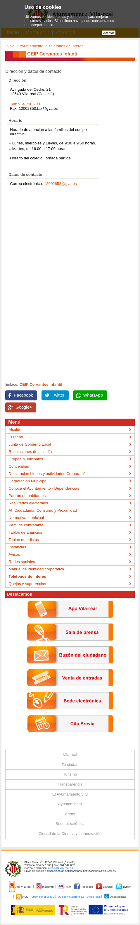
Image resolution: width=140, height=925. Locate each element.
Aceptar (108, 33)
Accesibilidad (115, 896)
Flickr (65, 886)
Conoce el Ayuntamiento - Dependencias (43, 488)
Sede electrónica (70, 823)
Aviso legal (94, 896)
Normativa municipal (26, 517)
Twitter (58, 395)
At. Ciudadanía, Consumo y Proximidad (42, 510)
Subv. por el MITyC (42, 896)
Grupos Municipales (25, 459)
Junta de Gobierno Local (29, 444)
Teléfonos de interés (66, 46)
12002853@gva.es (60, 183)
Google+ (23, 407)
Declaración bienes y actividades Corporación (47, 473)
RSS (22, 896)
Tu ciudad (69, 764)
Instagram (45, 886)
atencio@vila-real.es (60, 868)
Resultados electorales (28, 503)
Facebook (23, 395)
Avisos (14, 554)
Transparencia (70, 784)
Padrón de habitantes (27, 495)
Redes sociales (21, 562)
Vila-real (70, 754)
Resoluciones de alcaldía (30, 451)
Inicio (9, 46)
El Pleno (15, 437)
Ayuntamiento (31, 46)
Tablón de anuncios (25, 532)
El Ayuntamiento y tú (70, 794)
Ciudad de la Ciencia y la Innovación (70, 833)
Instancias (17, 547)
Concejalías (18, 466)
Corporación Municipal (27, 481)
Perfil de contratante (25, 525)
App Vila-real (20, 886)
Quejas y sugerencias (27, 584)
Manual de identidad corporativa (36, 569)
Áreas (70, 814)
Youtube (104, 886)
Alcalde (14, 429)
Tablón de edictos (23, 540)
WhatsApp (93, 395)
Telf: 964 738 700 (25, 104)
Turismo (70, 774)
